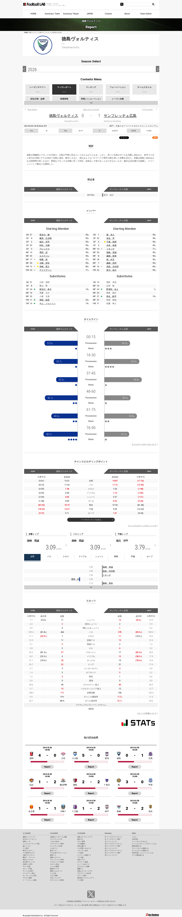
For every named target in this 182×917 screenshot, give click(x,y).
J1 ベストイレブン (111, 841)
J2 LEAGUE (54, 833)
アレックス (44, 249)
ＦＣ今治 (53, 873)
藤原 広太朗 (45, 238)
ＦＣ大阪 (80, 857)
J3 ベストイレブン (111, 855)
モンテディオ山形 (56, 846)
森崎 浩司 (111, 263)
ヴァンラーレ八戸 (56, 839)
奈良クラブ (81, 860)
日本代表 (135, 839)
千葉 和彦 (111, 242)
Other (134, 833)
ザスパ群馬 (81, 841)
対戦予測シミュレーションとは (142, 853)
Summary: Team (52, 14)
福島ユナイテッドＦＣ (85, 837)
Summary (108, 833)
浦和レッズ (26, 841)
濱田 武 (43, 252)
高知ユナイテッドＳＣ (85, 871)
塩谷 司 (110, 238)
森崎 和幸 (111, 256)
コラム (134, 837)
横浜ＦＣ (53, 855)
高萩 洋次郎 (112, 266)
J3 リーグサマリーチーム (113, 850)
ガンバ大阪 (26, 866)
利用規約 (70, 901)
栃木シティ (54, 850)
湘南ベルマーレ (55, 857)
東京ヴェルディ (28, 850)
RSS (155, 138)
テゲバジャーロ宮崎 (57, 880)
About (127, 14)
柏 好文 (110, 259)
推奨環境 (78, 901)
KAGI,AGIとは (136, 846)
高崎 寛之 (44, 266)
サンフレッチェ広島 (120, 116)
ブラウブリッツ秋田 (57, 844)
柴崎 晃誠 (111, 252)
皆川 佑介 (111, 270)
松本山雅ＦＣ (81, 846)
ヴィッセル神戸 (28, 871)
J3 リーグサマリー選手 (112, 853)
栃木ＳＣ (80, 839)
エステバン (44, 256)
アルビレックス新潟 (57, 862)
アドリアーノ (45, 270)
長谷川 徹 (44, 235)
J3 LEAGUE (81, 833)
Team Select (146, 14)
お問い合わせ (110, 901)
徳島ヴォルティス (63, 116)
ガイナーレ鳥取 (82, 862)
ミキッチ (110, 249)
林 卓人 (110, 235)
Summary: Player (71, 14)
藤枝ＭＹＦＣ (54, 869)
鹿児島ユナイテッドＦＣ (85, 878)
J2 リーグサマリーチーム (113, 844)
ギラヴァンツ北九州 (84, 873)
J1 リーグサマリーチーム (113, 837)
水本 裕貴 (111, 245)
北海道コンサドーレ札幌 (58, 837)
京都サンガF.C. (28, 864)
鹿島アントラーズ (29, 837)
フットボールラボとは (139, 841)
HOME (33, 14)
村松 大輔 (44, 245)
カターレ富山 (54, 864)
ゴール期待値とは (138, 855)
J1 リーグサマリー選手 (112, 839)
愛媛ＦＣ (80, 869)
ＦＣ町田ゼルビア (29, 853)
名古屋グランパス (29, 862)
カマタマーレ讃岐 (83, 866)
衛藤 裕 (43, 259)
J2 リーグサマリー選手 (112, 846)
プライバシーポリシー (89, 901)
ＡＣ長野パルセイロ (84, 848)
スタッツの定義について (146, 713)
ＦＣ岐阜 (80, 853)
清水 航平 (111, 296)
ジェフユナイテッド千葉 (31, 844)
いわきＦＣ (54, 848)
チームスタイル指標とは (140, 850)
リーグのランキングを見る (91, 520)
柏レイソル (26, 846)
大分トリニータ (55, 878)
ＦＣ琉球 (80, 880)
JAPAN (90, 14)
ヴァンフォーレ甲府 (57, 860)
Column (108, 14)
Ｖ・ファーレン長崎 (29, 880)
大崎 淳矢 (44, 263)
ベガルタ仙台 (54, 841)
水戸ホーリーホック (29, 839)
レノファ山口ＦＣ (83, 864)
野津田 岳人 (112, 289)
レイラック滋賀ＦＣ (84, 855)
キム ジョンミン (47, 303)
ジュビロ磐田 (54, 866)
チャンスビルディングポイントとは (142, 526)
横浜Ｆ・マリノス (29, 857)
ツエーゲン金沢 (82, 850)
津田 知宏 (44, 300)
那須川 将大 (45, 289)
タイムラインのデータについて (144, 444)
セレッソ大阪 (27, 869)
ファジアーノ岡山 (29, 873)
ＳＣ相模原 (81, 844)
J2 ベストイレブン (111, 848)
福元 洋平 (44, 242)
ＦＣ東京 (26, 848)
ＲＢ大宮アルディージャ (58, 853)
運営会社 (101, 901)
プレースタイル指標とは (140, 848)
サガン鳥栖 (54, 875)
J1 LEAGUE (27, 833)
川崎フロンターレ (29, 855)
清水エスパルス (28, 860)
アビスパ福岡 (27, 878)
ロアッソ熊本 (81, 875)
